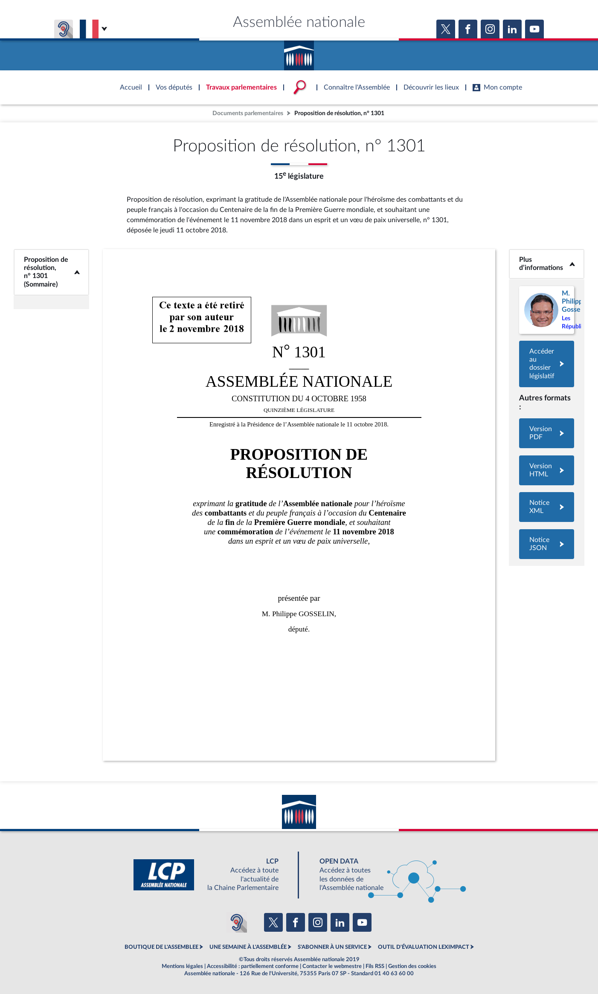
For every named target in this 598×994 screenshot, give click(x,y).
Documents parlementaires (247, 113)
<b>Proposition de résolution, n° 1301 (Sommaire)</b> (51, 272)
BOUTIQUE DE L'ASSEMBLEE (161, 947)
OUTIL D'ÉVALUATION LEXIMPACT (423, 947)
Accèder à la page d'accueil (299, 52)
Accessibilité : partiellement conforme (253, 966)
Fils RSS (375, 966)
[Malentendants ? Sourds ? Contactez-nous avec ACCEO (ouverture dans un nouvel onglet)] (236, 922)
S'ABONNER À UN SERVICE (332, 947)
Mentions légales (182, 966)
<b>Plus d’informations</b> (547, 263)
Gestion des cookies (412, 966)
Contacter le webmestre (332, 966)
